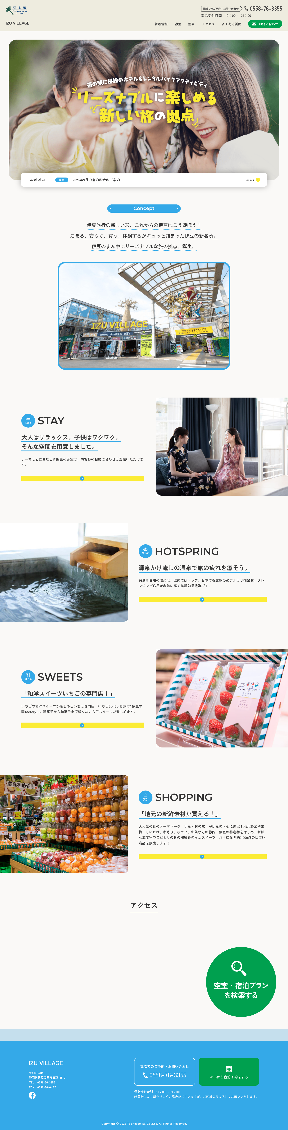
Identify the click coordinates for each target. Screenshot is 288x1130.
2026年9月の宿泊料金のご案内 (96, 179)
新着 (61, 180)
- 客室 (108, 1035)
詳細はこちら (81, 478)
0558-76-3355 (266, 8)
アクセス (208, 24)
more (250, 179)
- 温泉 (124, 1035)
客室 (178, 24)
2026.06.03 (37, 179)
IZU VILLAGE (18, 23)
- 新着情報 (90, 1035)
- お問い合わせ (194, 1035)
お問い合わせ (265, 23)
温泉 (191, 24)
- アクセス (142, 1035)
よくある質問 (232, 24)
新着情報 (161, 24)
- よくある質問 (166, 1035)
